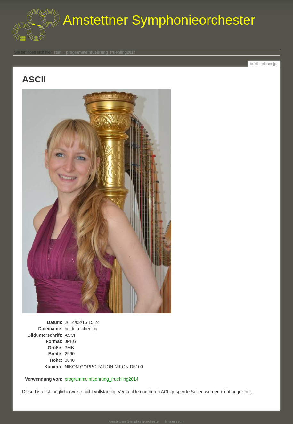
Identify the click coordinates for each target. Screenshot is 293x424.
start (57, 52)
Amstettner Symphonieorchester (134, 421)
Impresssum (174, 421)
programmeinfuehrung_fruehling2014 (101, 52)
